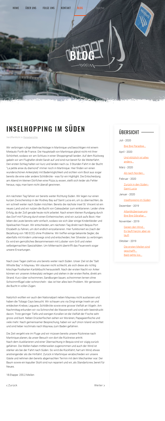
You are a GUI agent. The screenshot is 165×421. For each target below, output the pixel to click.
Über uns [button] (30, 8)
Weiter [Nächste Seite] (99, 385)
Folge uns (49, 8)
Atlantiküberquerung (135, 211)
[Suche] (121, 8)
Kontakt (66, 8)
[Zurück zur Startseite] (6, 8)
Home (16, 8)
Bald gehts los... (133, 255)
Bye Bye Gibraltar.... (135, 215)
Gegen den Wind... (134, 227)
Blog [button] (80, 8)
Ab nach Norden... (134, 173)
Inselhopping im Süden (137, 200)
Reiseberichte (30, 137)
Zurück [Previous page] (11, 385)
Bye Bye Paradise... (135, 146)
